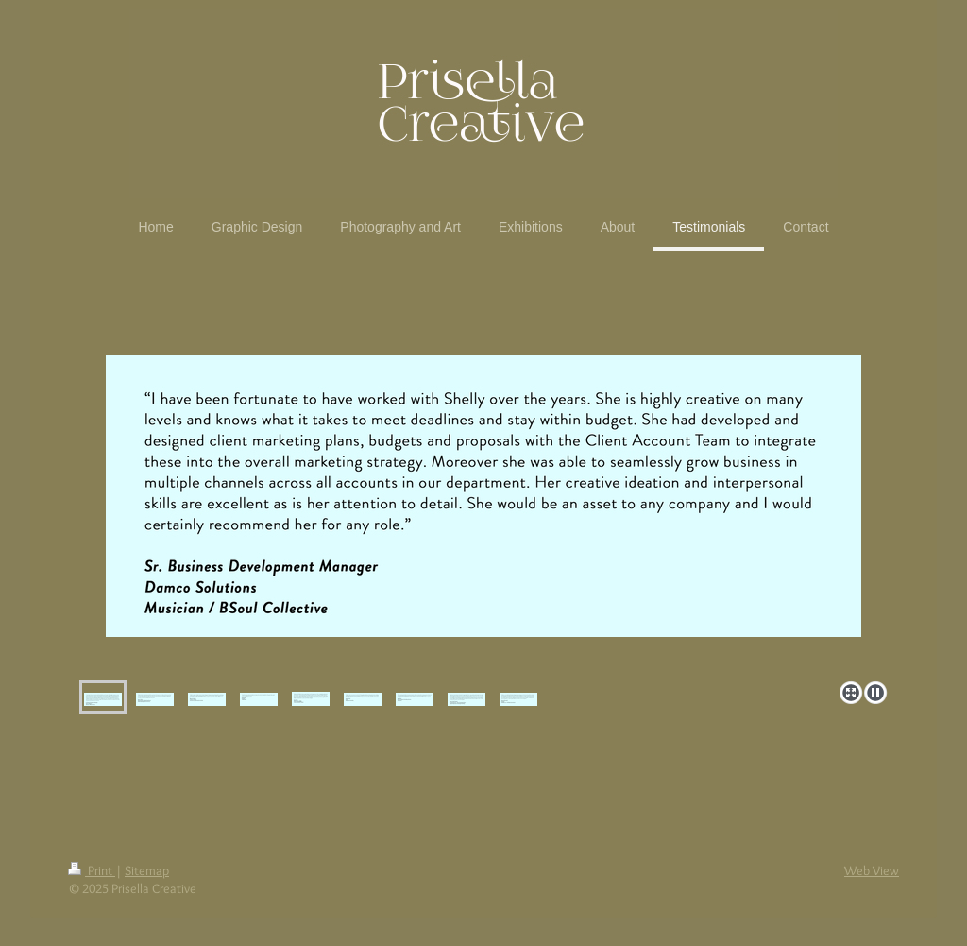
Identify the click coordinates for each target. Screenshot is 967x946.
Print (91, 870)
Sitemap (147, 870)
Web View (871, 870)
